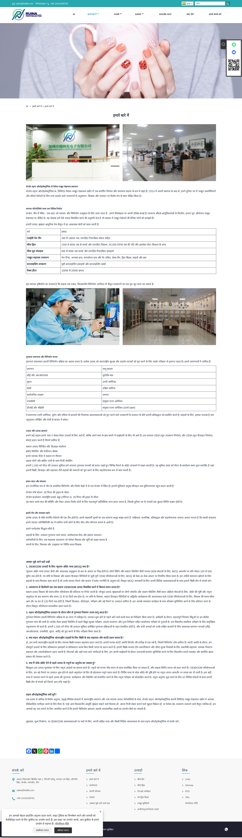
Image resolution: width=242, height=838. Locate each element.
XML (187, 798)
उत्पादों (118, 14)
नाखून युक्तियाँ (143, 804)
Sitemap (189, 786)
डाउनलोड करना (165, 14)
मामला (92, 798)
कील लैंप (140, 780)
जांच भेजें (190, 14)
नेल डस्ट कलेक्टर (144, 792)
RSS (187, 792)
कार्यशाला (93, 786)
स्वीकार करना (63, 830)
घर (74, 14)
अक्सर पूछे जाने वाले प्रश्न (99, 804)
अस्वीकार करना (42, 830)
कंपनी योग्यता (95, 792)
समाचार (139, 14)
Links (187, 780)
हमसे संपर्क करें (215, 14)
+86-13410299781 (59, 3)
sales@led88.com (24, 3)
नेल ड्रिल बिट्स (143, 798)
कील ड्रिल (141, 786)
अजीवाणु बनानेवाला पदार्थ (148, 810)
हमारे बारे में (93, 14)
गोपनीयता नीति (62, 823)
